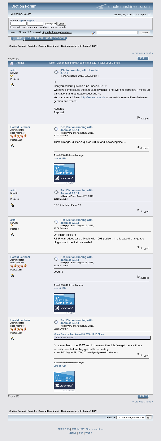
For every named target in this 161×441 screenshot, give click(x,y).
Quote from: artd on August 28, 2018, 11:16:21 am (79, 334)
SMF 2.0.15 (64, 429)
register (31, 20)
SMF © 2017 (77, 429)
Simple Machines (94, 429)
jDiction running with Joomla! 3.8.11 (80, 72)
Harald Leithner (20, 127)
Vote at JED (60, 158)
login (21, 20)
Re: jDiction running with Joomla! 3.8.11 (77, 128)
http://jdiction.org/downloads (57, 32)
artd (12, 70)
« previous (138, 53)
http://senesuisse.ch (93, 97)
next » (149, 53)
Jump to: (111, 417)
